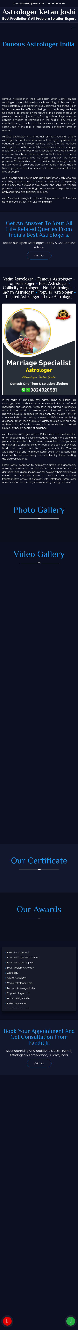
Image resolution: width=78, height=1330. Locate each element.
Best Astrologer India (18, 952)
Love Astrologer (58, 296)
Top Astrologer (21, 283)
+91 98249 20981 (55, 3)
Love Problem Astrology (20, 967)
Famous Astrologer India (21, 988)
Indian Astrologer (18, 292)
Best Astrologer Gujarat (20, 962)
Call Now (39, 256)
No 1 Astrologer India (18, 998)
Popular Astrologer (55, 292)
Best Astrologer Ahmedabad (23, 957)
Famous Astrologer (54, 279)
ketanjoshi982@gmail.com (28, 3)
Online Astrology (16, 978)
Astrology (12, 973)
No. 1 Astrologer (57, 288)
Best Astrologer (53, 283)
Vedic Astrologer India (19, 983)
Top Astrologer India (18, 993)
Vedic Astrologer (18, 279)
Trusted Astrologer (22, 296)
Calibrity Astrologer (21, 288)
